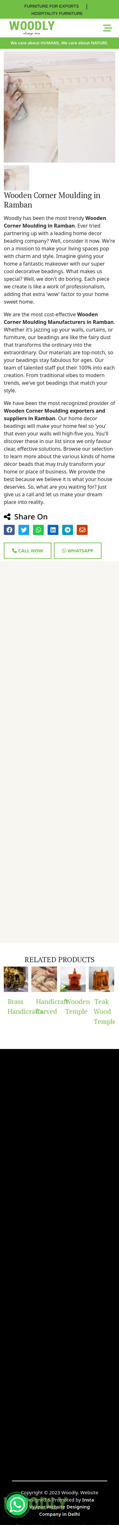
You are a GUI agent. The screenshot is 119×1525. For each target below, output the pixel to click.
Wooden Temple (76, 1006)
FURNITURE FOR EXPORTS (51, 6)
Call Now (27, 550)
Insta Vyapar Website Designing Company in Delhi (61, 1506)
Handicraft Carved (47, 1006)
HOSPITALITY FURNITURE (57, 13)
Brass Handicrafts (19, 1006)
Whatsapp (77, 550)
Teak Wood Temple (105, 1011)
